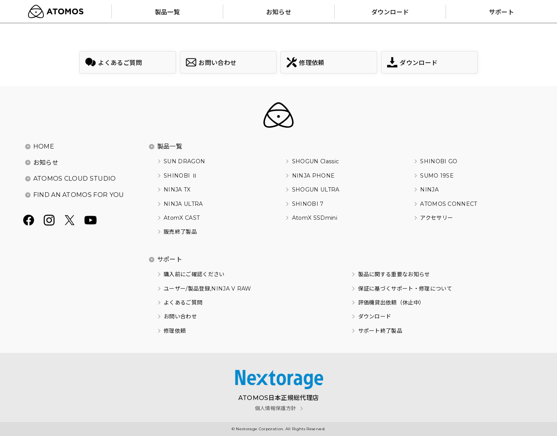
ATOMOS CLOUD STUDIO (74, 178)
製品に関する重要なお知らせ (394, 274)
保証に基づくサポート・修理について (405, 288)
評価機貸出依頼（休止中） (391, 302)
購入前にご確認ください (194, 274)
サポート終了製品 (380, 330)
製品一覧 (169, 146)
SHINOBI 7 (308, 203)
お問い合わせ (180, 316)
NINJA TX (177, 189)
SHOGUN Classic (315, 161)
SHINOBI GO (438, 161)
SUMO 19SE (437, 175)
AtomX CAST (182, 217)
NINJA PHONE (313, 175)
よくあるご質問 (183, 302)
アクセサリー (436, 217)
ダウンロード (374, 316)
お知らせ (45, 162)
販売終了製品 (180, 231)
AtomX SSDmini (314, 217)
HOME (43, 146)
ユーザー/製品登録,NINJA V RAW (207, 288)
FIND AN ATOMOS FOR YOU (78, 194)
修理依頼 (175, 330)
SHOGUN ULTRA (316, 189)
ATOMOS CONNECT (448, 203)
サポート (169, 259)
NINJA (429, 189)
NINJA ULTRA (183, 203)
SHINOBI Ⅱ (180, 175)
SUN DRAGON (184, 161)
